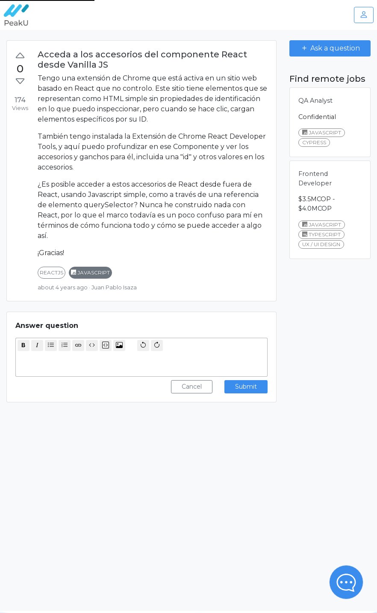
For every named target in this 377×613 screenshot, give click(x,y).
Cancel (192, 386)
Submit (246, 386)
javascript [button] (90, 272)
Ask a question (330, 48)
